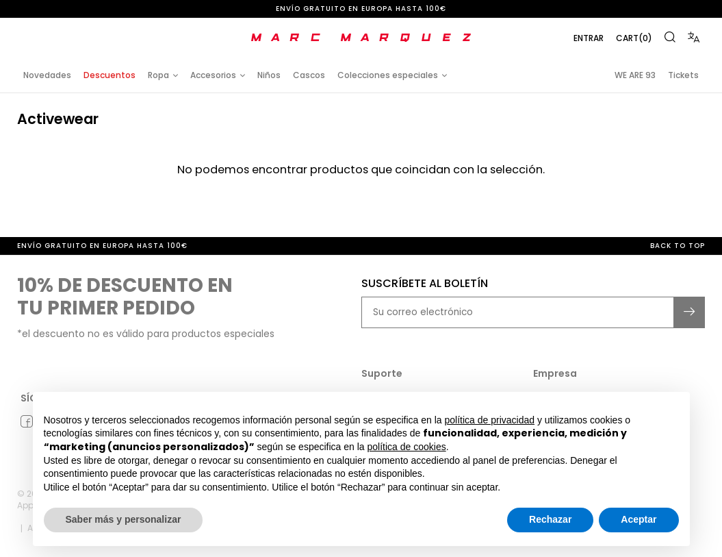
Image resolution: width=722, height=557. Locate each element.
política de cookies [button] (407, 446)
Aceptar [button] (638, 519)
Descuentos (109, 75)
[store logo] (361, 38)
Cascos (309, 75)
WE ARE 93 (635, 75)
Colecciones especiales (387, 75)
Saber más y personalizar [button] (123, 519)
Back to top (677, 245)
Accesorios (213, 75)
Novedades (47, 75)
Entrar (588, 38)
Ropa (158, 75)
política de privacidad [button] (489, 419)
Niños (269, 75)
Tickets (683, 75)
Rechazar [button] (550, 519)
